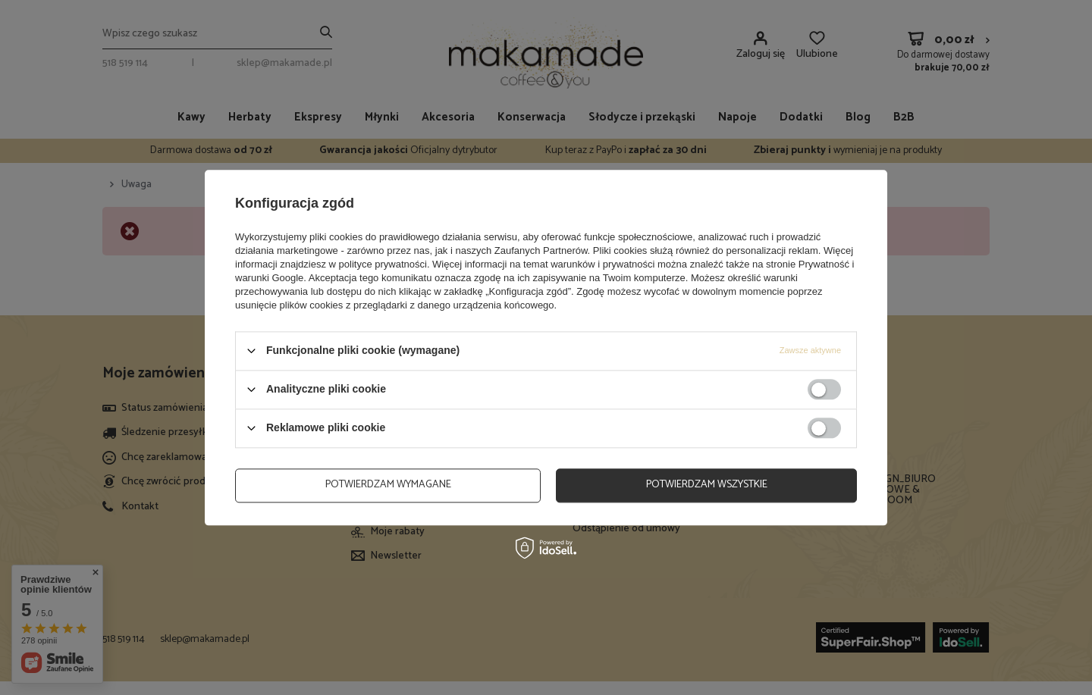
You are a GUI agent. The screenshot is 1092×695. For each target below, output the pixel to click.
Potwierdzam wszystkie (706, 484)
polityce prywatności (383, 264)
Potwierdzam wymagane (388, 484)
